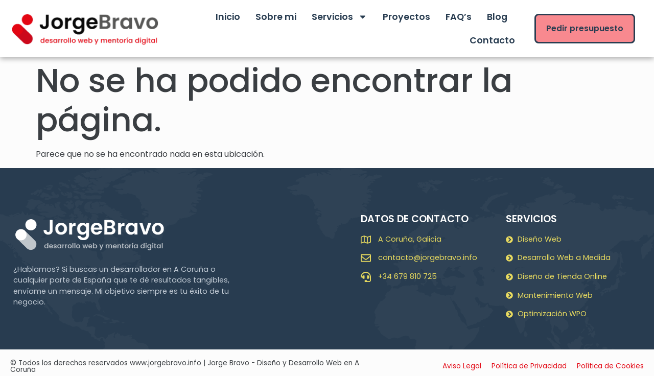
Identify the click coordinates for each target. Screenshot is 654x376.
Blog (497, 17)
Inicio (228, 17)
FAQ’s (459, 17)
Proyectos (406, 17)
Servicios (339, 17)
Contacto (492, 40)
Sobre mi (275, 17)
